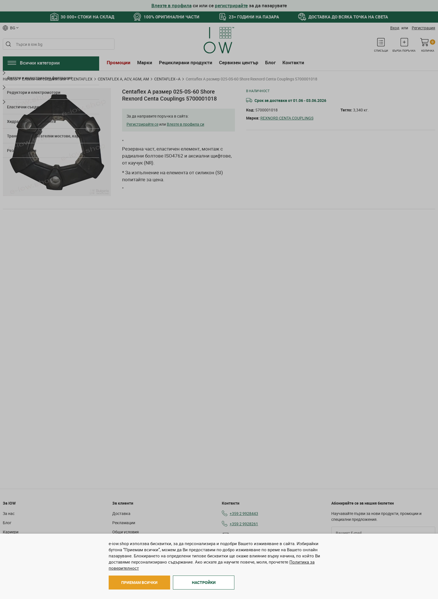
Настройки (204, 582)
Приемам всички (139, 582)
